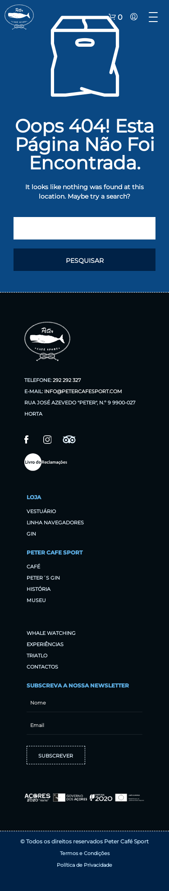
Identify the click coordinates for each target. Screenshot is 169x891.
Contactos (42, 667)
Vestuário (41, 511)
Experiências (45, 644)
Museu (36, 600)
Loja (34, 497)
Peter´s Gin (43, 578)
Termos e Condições (85, 853)
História (38, 589)
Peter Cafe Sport (54, 552)
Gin (31, 534)
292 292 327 (67, 380)
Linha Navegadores (55, 522)
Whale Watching (51, 633)
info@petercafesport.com (83, 391)
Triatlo (37, 655)
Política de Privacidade (84, 865)
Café (33, 566)
